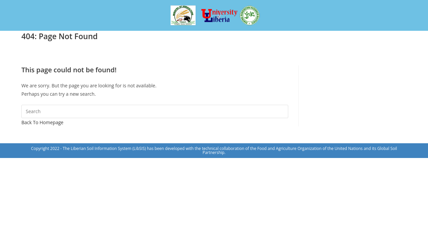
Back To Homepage (42, 122)
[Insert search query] (154, 111)
